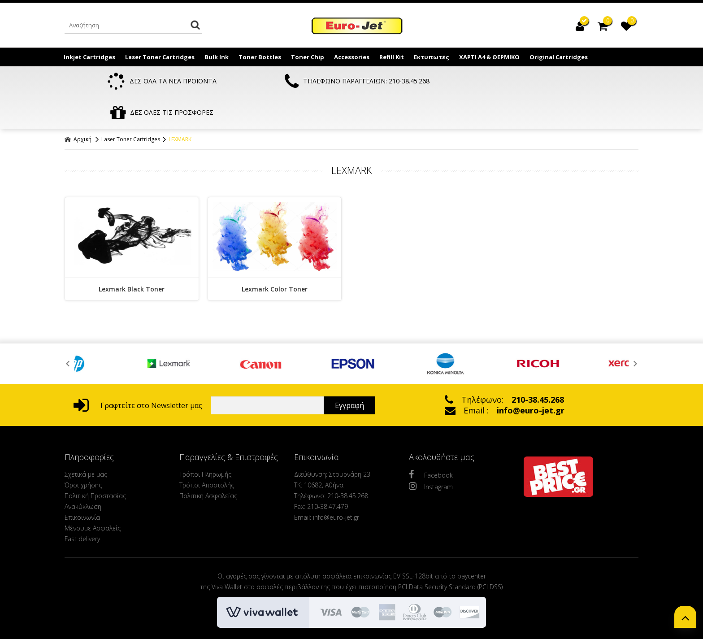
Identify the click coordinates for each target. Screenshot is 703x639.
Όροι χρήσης (83, 453)
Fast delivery (82, 507)
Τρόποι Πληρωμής (205, 443)
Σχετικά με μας (86, 443)
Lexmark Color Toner (275, 257)
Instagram (431, 454)
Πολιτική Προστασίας (95, 464)
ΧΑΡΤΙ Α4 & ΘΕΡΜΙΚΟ (489, 57)
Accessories (351, 57)
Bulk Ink (216, 57)
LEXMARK (180, 108)
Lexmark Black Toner (132, 257)
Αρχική (78, 108)
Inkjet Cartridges (89, 57)
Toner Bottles (260, 57)
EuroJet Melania (357, 26)
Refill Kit (391, 57)
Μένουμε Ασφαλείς (93, 496)
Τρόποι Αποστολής (206, 453)
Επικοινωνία (82, 486)
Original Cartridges (558, 57)
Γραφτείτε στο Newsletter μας (138, 374)
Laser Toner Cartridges (160, 57)
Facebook (431, 443)
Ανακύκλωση (83, 475)
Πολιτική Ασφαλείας (208, 464)
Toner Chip (307, 57)
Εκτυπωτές (431, 57)
